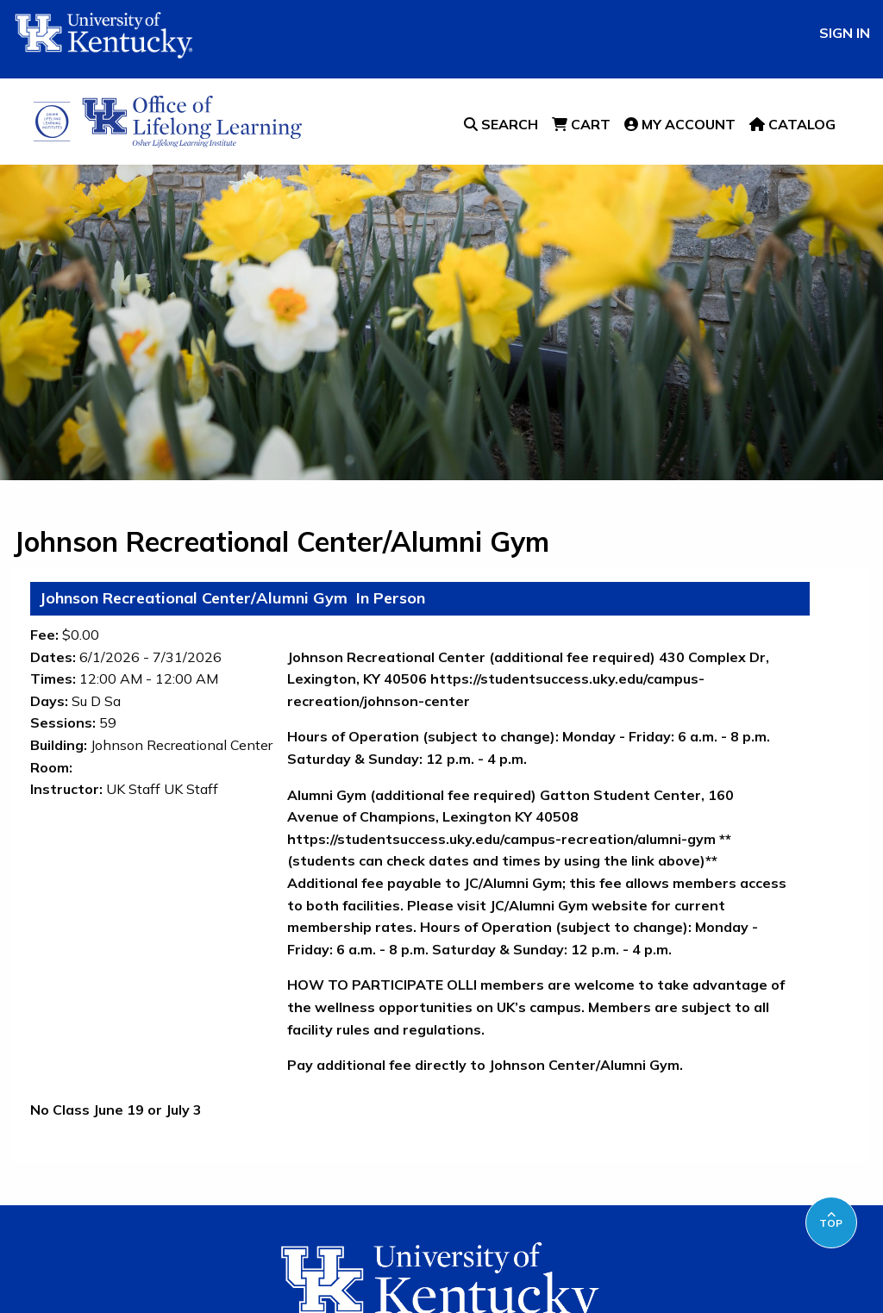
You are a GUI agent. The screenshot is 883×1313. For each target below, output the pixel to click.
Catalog (792, 124)
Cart (581, 124)
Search (501, 124)
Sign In (844, 32)
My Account (680, 124)
